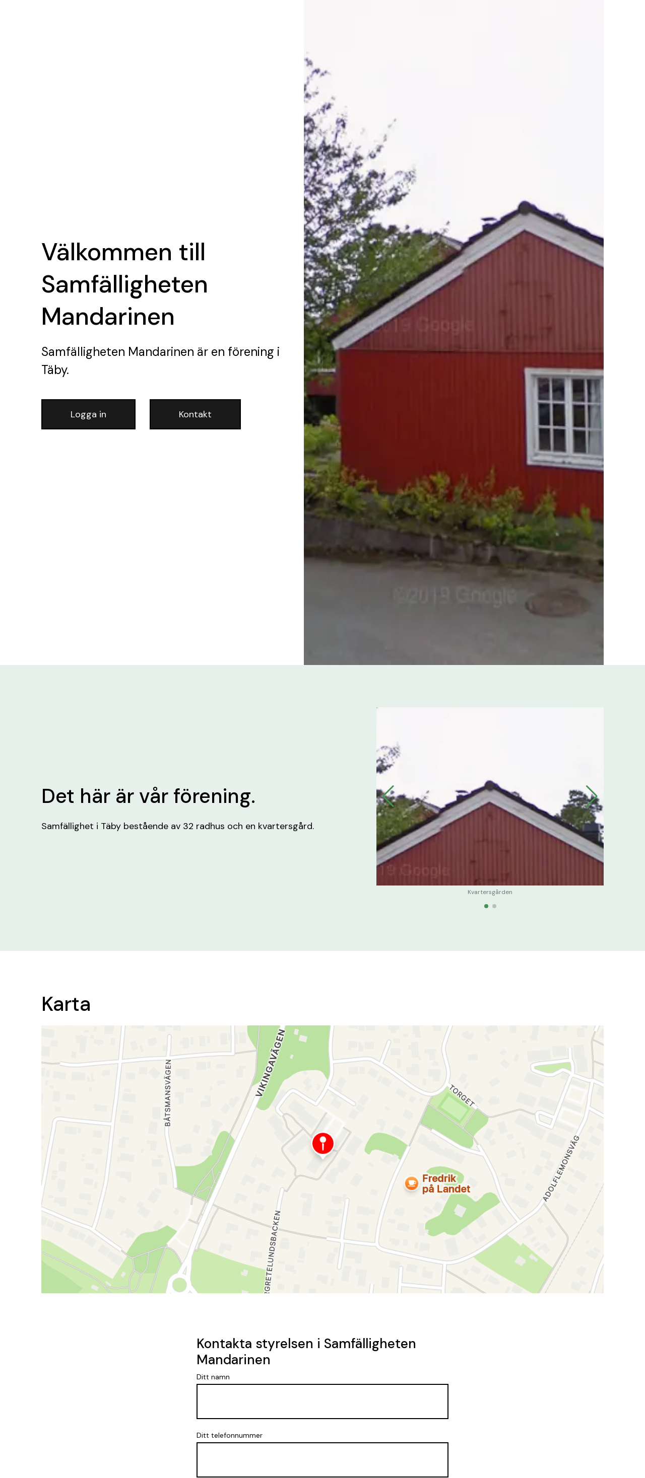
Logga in (88, 414)
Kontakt (195, 414)
